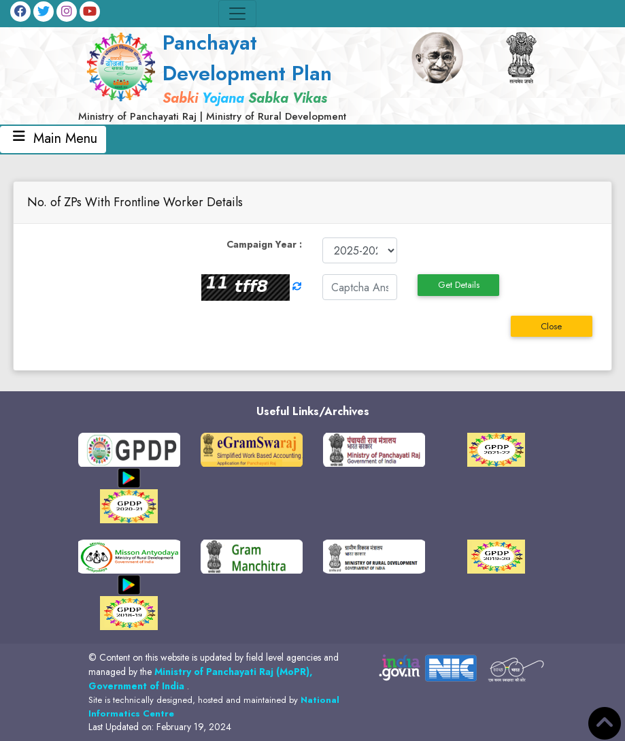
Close (551, 326)
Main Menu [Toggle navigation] (53, 138)
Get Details (458, 284)
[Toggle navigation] (237, 13)
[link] (231, 76)
